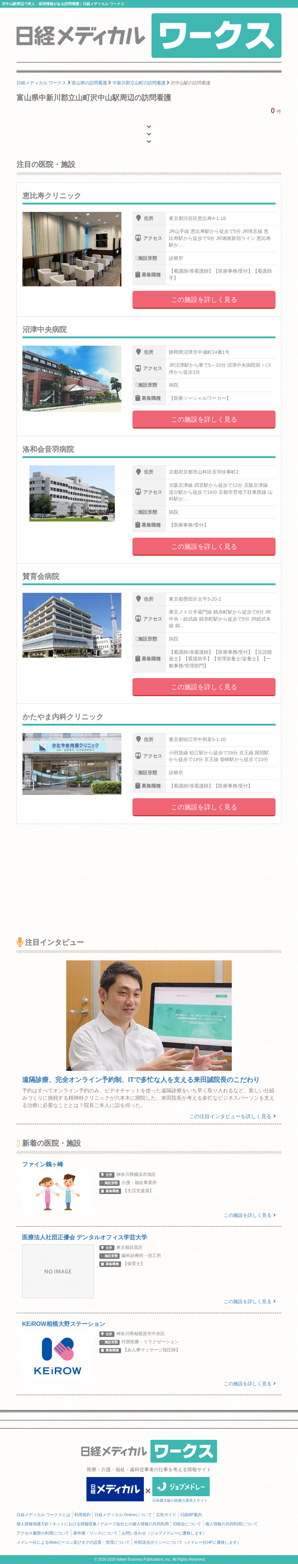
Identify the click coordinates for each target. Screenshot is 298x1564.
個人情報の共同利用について (231, 1524)
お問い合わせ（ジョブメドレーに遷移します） (164, 1533)
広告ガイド (166, 1514)
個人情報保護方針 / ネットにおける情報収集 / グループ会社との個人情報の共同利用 (93, 1524)
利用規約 (82, 1514)
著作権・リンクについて (95, 1533)
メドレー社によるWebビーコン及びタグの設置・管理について (73, 1542)
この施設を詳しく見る (204, 299)
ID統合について (187, 1524)
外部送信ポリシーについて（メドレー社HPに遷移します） (187, 1542)
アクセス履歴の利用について (43, 1533)
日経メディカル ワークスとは (43, 1514)
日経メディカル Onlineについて (123, 1514)
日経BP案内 (191, 1514)
